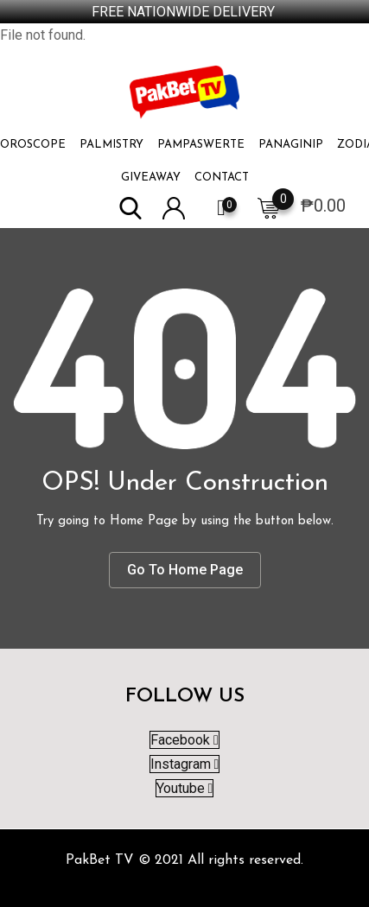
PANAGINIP (290, 144)
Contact (221, 177)
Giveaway (151, 177)
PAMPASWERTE (201, 144)
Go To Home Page (185, 569)
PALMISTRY (111, 144)
